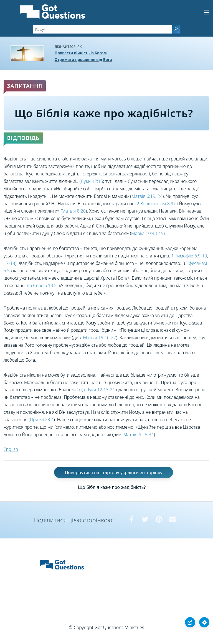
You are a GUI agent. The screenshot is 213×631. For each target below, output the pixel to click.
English (11, 449)
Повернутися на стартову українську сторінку (114, 472)
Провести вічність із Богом (81, 52)
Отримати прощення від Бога (83, 59)
